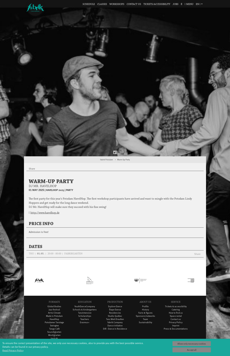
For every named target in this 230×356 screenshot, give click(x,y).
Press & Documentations (176, 305)
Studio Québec (115, 292)
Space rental (176, 292)
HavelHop (54, 295)
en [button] (198, 4)
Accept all (191, 349)
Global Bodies (54, 283)
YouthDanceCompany (84, 283)
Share (197, 230)
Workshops (116, 4)
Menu (189, 4)
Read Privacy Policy (12, 350)
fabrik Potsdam (106, 136)
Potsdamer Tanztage (54, 298)
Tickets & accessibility (176, 283)
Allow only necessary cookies (191, 343)
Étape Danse (115, 286)
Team (145, 295)
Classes (102, 4)
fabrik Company (115, 298)
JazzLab (54, 314)
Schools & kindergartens (85, 286)
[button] (181, 4)
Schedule (89, 4)
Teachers (84, 295)
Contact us (134, 4)
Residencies (115, 289)
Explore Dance (115, 283)
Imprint (175, 302)
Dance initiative (115, 302)
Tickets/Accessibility (156, 4)
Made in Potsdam (54, 292)
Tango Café (54, 305)
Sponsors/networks (145, 292)
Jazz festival (54, 286)
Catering (176, 286)
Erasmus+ (84, 298)
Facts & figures (145, 289)
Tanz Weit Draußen (115, 295)
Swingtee (54, 302)
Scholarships (84, 292)
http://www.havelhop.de (45, 189)
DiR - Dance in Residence (115, 305)
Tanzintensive (84, 289)
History (145, 286)
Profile (145, 283)
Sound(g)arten (54, 308)
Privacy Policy (175, 298)
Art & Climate (54, 289)
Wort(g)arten (54, 311)
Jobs (175, 4)
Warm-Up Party (123, 136)
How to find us (176, 289)
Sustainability (145, 298)
